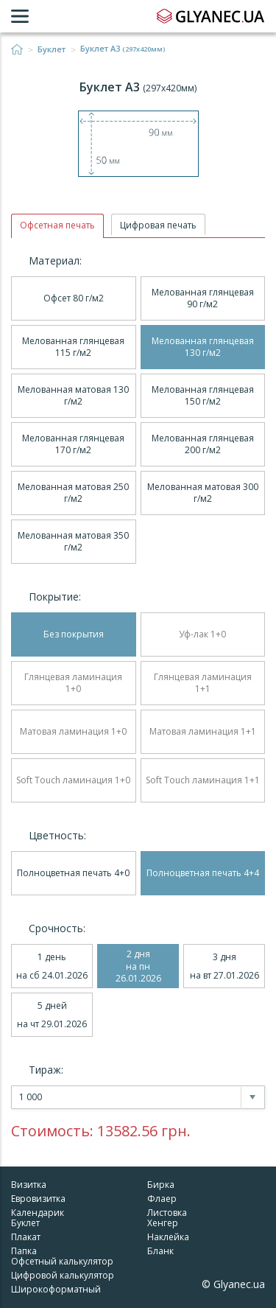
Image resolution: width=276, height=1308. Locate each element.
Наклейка (168, 1237)
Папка (24, 1251)
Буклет (52, 49)
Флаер (162, 1198)
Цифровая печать (158, 225)
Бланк (160, 1251)
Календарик (37, 1212)
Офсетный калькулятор (62, 1261)
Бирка (160, 1184)
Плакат (25, 1237)
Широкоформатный (56, 1289)
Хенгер (162, 1223)
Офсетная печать (57, 225)
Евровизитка (38, 1198)
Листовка (167, 1212)
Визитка (28, 1184)
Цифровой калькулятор (62, 1275)
